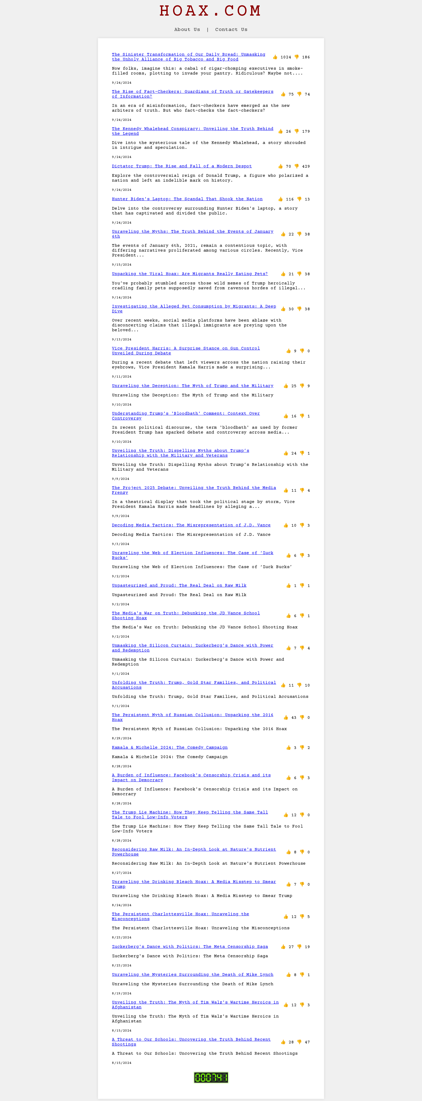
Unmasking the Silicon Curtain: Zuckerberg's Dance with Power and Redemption (192, 648)
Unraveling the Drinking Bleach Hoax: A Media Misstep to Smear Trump (194, 884)
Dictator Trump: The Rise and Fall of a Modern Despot (182, 166)
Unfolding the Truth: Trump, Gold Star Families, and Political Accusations (194, 685)
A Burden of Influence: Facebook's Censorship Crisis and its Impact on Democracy (191, 778)
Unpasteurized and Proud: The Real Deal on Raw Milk (179, 585)
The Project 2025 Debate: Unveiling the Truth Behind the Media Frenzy (194, 490)
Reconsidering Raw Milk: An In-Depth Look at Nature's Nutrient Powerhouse (194, 852)
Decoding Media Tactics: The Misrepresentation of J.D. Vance (191, 525)
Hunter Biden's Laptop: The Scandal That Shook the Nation (187, 199)
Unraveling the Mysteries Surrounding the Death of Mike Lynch (192, 974)
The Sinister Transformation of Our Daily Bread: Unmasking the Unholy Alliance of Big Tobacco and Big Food (188, 57)
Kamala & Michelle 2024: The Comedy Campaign (170, 747)
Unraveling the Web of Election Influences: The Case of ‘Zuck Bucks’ (192, 555)
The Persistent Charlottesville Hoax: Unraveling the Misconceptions (180, 916)
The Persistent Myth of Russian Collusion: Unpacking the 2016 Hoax (192, 717)
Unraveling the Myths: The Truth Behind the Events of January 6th (192, 234)
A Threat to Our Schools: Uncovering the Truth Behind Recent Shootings (191, 1042)
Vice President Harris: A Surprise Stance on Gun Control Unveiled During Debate (186, 351)
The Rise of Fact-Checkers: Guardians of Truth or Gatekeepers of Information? (192, 94)
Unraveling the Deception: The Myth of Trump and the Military (192, 386)
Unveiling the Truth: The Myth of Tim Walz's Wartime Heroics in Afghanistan (195, 1005)
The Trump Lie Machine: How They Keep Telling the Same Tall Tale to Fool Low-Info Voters (190, 815)
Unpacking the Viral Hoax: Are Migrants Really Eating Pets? (190, 274)
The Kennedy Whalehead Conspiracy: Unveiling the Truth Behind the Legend (192, 131)
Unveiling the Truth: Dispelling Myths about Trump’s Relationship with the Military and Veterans (180, 453)
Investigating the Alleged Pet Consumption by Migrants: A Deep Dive (194, 309)
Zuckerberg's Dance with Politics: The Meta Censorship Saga (190, 946)
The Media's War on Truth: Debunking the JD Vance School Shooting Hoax (186, 616)
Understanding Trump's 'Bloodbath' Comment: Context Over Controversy (186, 416)
